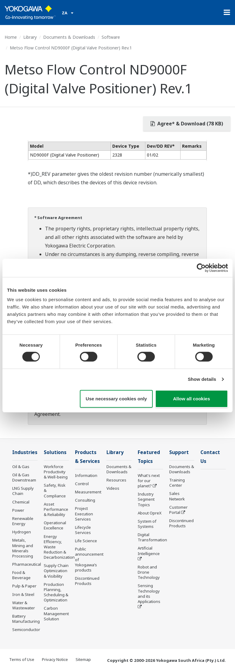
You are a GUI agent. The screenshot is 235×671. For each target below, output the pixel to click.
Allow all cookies (191, 398)
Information (86, 475)
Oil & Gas (20, 466)
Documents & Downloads (69, 37)
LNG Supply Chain (23, 490)
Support (179, 452)
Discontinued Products (87, 580)
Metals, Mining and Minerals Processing (22, 547)
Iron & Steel (23, 594)
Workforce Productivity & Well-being (56, 472)
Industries (24, 452)
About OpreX (150, 513)
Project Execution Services (84, 513)
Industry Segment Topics (146, 499)
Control (82, 483)
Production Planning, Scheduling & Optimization (56, 592)
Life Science (86, 540)
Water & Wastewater (23, 605)
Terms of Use (21, 659)
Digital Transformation (152, 537)
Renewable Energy (22, 521)
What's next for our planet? (149, 481)
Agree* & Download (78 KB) (187, 123)
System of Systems (147, 523)
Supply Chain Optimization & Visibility (56, 571)
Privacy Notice (55, 659)
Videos (112, 488)
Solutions (55, 452)
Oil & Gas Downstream (24, 477)
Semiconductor (26, 629)
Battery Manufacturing (26, 618)
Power (18, 510)
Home (11, 37)
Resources (116, 480)
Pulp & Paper (24, 586)
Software (111, 37)
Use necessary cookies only (116, 398)
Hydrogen (21, 532)
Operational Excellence (55, 525)
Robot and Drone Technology (149, 572)
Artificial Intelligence (149, 550)
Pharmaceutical (26, 564)
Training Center (177, 482)
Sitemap (83, 659)
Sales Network (177, 496)
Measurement (88, 492)
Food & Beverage (21, 575)
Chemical (20, 502)
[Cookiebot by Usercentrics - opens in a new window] (201, 267)
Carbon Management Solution (56, 613)
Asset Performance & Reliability (56, 509)
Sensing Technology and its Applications (149, 593)
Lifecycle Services (83, 530)
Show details (202, 379)
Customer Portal (178, 509)
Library (30, 37)
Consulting (85, 500)
